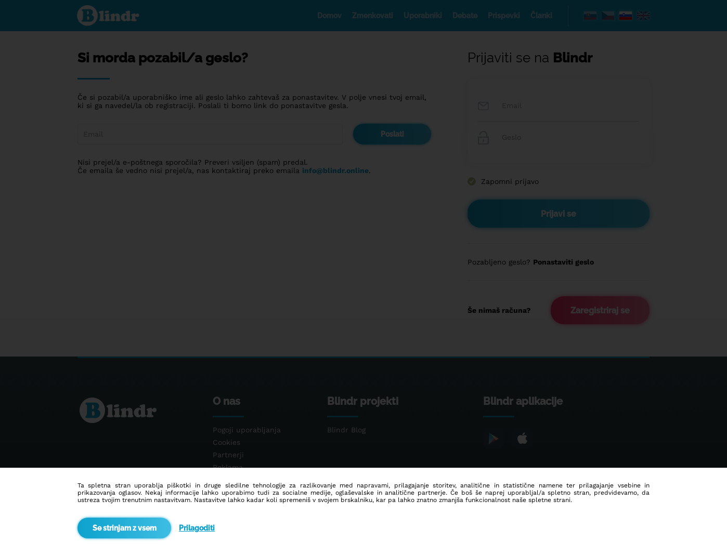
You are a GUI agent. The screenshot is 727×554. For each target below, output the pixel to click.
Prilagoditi (197, 528)
